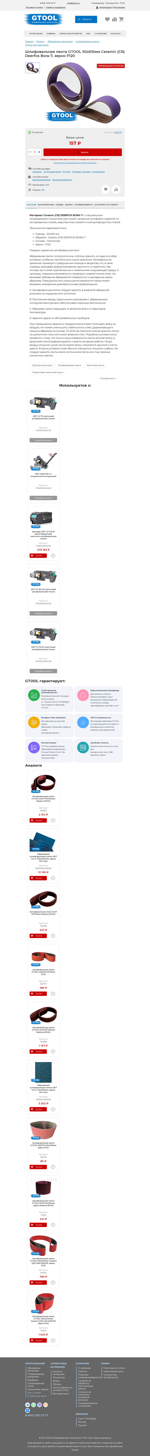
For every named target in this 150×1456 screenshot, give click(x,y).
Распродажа (36, 34)
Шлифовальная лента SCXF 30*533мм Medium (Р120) (43, 913)
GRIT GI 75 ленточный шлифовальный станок (43, 417)
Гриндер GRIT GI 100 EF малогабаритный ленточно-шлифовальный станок (43, 535)
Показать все (107, 378)
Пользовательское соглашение (88, 1404)
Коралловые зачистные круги (47, 372)
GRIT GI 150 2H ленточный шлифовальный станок (43, 590)
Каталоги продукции (58, 1372)
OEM (88, 34)
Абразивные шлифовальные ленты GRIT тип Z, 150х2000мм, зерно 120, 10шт (43, 857)
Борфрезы (33, 1380)
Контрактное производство (110, 1376)
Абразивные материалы (34, 1369)
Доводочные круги (42, 365)
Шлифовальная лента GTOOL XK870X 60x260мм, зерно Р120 (43, 1145)
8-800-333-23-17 (36, 1415)
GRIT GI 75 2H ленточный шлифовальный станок (43, 648)
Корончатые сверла (38, 1389)
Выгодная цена (61, 1393)
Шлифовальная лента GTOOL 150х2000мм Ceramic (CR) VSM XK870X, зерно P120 (43, 1319)
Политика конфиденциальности (89, 1376)
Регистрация (119, 7)
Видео (56, 1381)
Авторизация (105, 7)
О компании (100, 34)
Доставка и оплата (34, 7)
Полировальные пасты (36, 1384)
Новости (82, 1371)
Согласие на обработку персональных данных (85, 1384)
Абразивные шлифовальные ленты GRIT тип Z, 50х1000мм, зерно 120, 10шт (43, 1088)
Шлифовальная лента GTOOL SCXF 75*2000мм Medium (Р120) (43, 798)
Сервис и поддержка (55, 7)
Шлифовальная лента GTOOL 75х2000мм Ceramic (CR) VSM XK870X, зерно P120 (43, 1262)
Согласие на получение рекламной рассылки (84, 1396)
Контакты (116, 34)
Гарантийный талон (113, 1371)
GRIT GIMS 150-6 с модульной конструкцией (43, 475)
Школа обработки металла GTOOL (62, 1389)
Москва (82, 1422)
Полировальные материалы (36, 1375)
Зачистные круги (95, 365)
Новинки (51, 34)
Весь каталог (34, 1392)
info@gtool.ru (73, 3)
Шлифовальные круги (69, 365)
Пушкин (82, 1425)
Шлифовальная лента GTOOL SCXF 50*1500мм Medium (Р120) (43, 1029)
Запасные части (38, 1396)
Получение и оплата (114, 1368)
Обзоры (57, 1384)
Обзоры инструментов (70, 34)
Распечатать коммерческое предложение (75, 163)
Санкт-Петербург (87, 1418)
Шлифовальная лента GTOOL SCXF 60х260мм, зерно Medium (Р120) (43, 1203)
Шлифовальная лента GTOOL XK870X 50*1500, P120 (43, 972)
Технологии (59, 1377)
